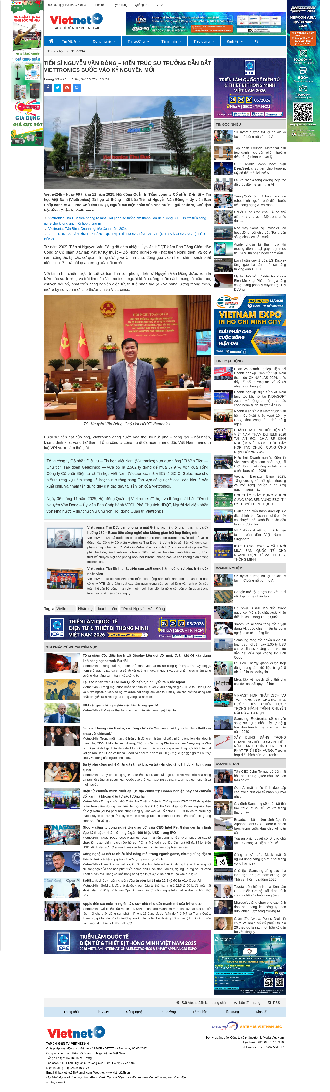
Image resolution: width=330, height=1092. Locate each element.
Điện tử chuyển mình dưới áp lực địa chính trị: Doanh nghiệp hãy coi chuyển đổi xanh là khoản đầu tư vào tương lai (147, 793)
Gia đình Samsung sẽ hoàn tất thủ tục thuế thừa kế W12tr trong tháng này (260, 808)
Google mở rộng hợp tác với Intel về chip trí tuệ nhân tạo (260, 594)
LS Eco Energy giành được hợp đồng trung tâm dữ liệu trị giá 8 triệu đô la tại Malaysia (260, 667)
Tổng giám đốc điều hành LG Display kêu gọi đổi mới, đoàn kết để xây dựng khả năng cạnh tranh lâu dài (147, 658)
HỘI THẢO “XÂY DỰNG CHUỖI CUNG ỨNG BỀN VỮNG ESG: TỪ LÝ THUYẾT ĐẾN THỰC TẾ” (260, 499)
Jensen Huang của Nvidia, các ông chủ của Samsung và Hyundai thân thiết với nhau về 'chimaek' (147, 730)
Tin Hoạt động (229, 361)
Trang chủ (55, 51)
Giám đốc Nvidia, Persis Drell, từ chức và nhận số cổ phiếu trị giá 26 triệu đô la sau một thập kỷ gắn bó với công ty (260, 925)
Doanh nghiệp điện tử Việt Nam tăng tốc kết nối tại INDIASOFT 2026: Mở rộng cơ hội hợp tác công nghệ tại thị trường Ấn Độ (260, 398)
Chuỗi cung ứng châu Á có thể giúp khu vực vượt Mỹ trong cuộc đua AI (260, 216)
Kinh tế (235, 41)
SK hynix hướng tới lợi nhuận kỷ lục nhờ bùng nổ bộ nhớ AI (260, 134)
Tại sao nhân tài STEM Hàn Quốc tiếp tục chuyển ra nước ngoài (134, 682)
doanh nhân (107, 609)
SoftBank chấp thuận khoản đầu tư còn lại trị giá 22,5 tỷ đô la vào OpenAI (142, 880)
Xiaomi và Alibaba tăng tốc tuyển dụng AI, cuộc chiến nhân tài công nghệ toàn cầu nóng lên (260, 628)
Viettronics (65, 609)
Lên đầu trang (249, 1003)
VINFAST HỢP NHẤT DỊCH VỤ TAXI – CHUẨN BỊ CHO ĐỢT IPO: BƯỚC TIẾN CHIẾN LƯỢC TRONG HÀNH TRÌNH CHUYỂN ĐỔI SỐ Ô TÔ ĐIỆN (260, 704)
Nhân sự (85, 609)
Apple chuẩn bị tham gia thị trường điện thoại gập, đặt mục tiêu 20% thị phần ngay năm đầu (260, 248)
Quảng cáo (142, 5)
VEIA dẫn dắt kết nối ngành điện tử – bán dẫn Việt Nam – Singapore (260, 534)
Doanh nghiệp (229, 568)
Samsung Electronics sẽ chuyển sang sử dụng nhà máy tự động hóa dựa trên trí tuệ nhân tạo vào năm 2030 (260, 725)
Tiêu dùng (204, 41)
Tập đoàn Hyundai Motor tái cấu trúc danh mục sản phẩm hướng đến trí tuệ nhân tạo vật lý (260, 152)
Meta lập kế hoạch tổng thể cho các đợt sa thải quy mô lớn (260, 681)
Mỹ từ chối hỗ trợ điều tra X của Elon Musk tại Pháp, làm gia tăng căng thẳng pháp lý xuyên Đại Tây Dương (260, 282)
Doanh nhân (227, 764)
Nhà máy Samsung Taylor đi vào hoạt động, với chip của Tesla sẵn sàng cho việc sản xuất (260, 232)
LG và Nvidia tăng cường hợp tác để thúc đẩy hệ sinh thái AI (260, 182)
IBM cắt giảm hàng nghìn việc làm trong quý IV (120, 705)
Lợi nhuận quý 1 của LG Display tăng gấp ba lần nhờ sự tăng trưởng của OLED (260, 264)
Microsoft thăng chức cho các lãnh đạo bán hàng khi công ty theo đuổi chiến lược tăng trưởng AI (260, 907)
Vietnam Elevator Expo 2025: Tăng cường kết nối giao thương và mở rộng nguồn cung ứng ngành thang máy (260, 482)
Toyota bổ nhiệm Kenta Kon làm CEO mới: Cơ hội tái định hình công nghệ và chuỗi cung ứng (260, 891)
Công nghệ (104, 41)
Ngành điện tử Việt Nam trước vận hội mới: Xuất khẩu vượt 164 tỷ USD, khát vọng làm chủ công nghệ (260, 417)
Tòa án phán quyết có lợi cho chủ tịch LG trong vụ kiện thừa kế (260, 841)
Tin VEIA (71, 41)
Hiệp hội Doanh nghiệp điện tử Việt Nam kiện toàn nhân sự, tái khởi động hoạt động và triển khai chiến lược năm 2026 (260, 464)
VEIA (160, 5)
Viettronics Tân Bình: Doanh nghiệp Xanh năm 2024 (87, 229)
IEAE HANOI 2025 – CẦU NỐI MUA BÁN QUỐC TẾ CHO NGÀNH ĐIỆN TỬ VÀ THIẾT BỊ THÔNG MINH (260, 552)
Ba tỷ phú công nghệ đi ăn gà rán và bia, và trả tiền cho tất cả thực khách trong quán (147, 767)
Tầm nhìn (171, 41)
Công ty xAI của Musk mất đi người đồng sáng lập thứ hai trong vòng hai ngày (260, 859)
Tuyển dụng (120, 5)
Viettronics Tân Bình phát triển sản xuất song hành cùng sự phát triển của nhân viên (147, 571)
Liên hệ (100, 5)
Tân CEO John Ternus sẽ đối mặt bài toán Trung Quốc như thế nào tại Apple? (260, 776)
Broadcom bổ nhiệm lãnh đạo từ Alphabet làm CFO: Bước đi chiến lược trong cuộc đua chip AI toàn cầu (260, 826)
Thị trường (138, 41)
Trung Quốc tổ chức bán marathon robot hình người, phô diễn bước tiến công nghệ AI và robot (260, 200)
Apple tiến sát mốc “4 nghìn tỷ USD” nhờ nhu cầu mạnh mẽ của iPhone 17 (142, 904)
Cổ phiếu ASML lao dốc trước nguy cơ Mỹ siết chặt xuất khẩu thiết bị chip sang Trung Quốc (260, 612)
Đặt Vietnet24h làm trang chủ (204, 1003)
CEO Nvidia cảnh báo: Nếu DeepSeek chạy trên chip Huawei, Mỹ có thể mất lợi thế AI (260, 168)
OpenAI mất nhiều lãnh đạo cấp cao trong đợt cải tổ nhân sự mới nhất (260, 792)
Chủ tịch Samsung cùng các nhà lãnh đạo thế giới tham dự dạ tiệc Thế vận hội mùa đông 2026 (260, 875)
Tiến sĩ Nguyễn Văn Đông (143, 609)
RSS (276, 1003)
